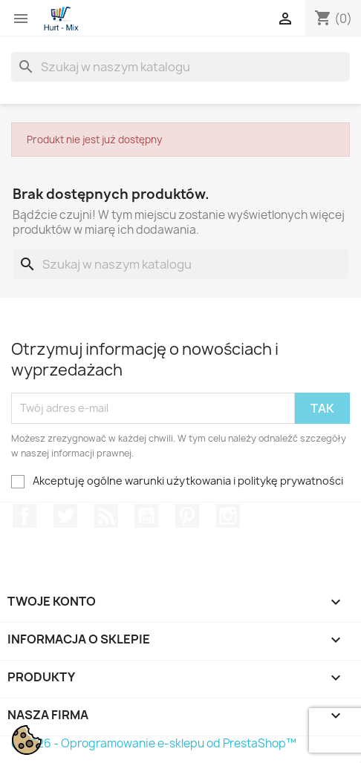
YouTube (146, 516)
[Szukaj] (180, 67)
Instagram (228, 516)
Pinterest (187, 516)
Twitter (65, 516)
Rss (106, 516)
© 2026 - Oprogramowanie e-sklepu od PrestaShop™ (153, 743)
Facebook (24, 516)
